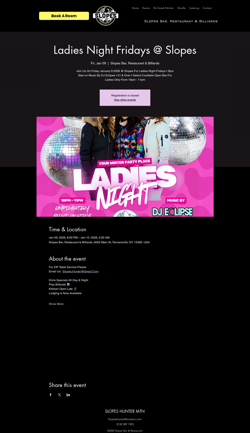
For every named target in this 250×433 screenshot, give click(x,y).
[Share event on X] (59, 394)
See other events (125, 99)
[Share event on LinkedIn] (68, 394)
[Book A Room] (64, 16)
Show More (56, 304)
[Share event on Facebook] (50, 394)
